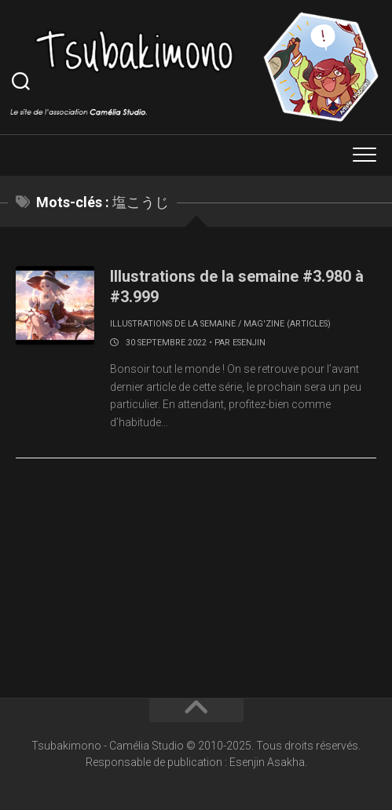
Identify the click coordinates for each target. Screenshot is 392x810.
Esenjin (249, 343)
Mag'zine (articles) (287, 324)
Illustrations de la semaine (173, 324)
